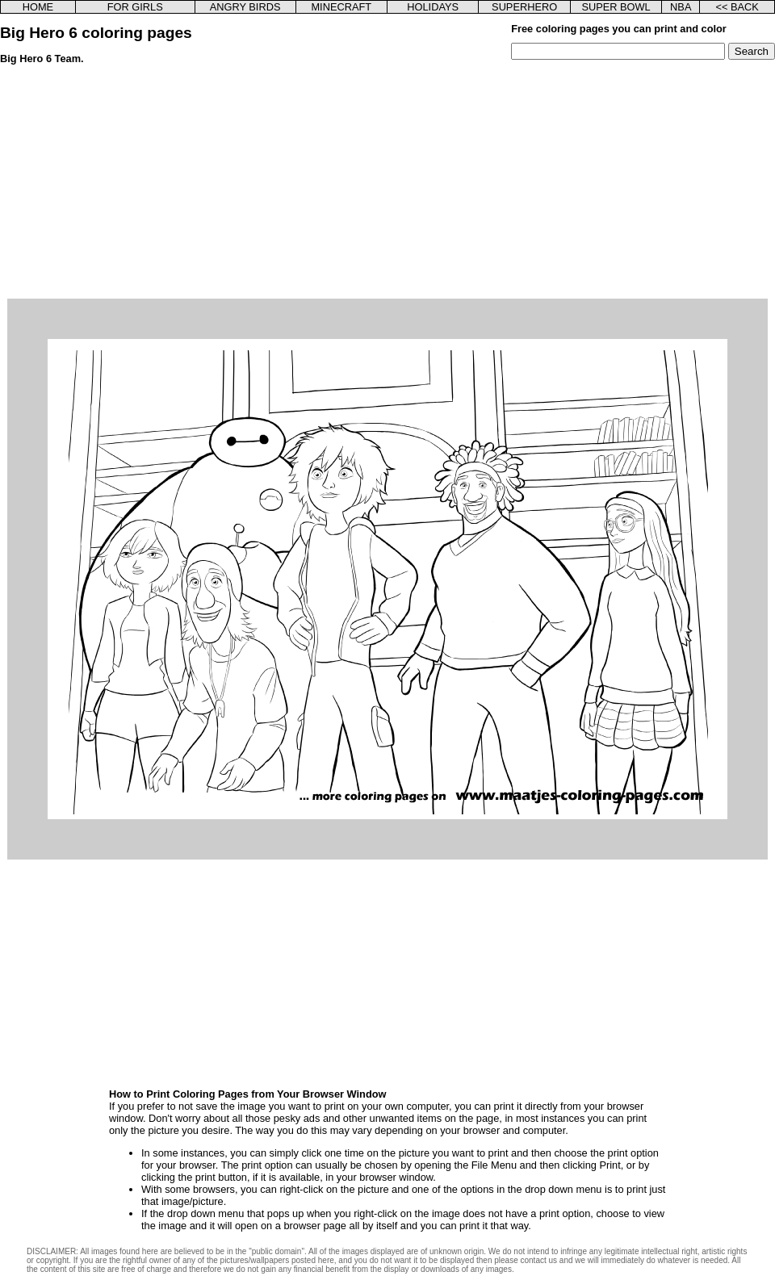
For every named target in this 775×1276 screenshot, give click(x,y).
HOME (38, 7)
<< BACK (736, 7)
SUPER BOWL (615, 7)
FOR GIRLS (135, 7)
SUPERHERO (524, 7)
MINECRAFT (341, 7)
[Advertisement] (387, 186)
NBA (680, 7)
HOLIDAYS (433, 7)
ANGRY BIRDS (245, 7)
